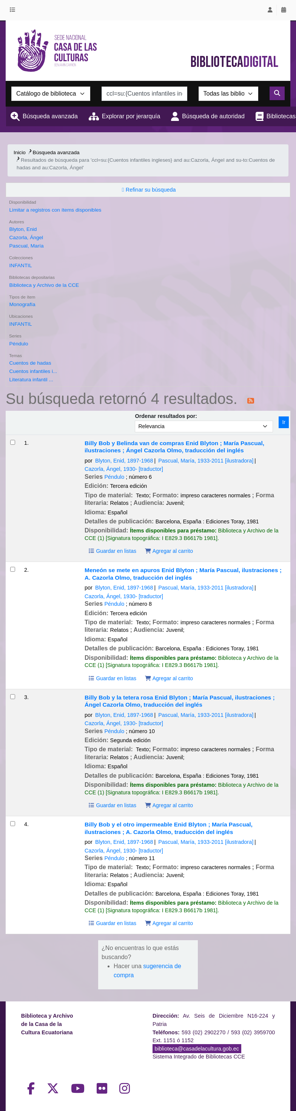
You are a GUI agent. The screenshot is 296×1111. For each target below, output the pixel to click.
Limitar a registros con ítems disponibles (55, 210)
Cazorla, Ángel (26, 237)
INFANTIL (20, 265)
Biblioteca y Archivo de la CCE (44, 285)
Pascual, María (26, 246)
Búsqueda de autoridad (213, 116)
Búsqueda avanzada (50, 116)
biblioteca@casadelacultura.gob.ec (197, 1049)
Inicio (20, 152)
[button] (14, 10)
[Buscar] (277, 93)
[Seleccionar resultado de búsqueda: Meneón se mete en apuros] (12, 569)
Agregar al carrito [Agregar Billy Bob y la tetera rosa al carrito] (169, 805)
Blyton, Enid (23, 229)
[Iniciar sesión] (270, 10)
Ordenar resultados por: (166, 416)
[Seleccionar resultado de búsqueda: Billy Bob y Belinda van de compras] (12, 442)
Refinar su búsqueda (151, 190)
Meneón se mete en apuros (183, 573)
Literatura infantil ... (31, 379)
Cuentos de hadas (30, 363)
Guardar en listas (112, 551)
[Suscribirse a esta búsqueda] (251, 400)
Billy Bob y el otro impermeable (169, 828)
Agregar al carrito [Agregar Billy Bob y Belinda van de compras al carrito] (169, 551)
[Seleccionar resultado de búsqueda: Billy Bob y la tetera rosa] (12, 696)
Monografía (22, 304)
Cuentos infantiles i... (33, 371)
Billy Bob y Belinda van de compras (174, 446)
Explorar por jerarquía (131, 116)
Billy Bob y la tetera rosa (180, 701)
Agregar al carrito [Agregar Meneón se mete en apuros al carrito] (169, 678)
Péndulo (18, 344)
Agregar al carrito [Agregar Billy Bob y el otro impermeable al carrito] (169, 923)
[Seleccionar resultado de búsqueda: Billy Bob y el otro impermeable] (12, 823)
